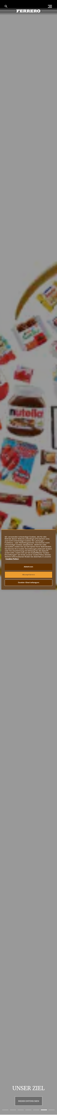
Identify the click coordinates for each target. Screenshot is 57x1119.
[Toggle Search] (6, 6)
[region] (28, 559)
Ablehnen (28, 567)
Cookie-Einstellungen (28, 582)
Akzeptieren (28, 575)
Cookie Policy (12, 559)
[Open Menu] (51, 6)
